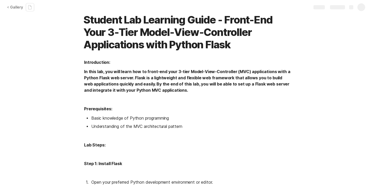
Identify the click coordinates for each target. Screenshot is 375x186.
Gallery (15, 7)
